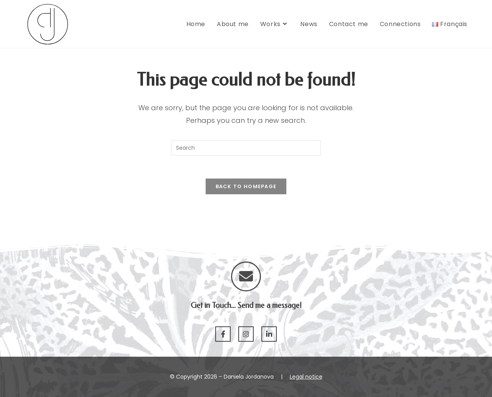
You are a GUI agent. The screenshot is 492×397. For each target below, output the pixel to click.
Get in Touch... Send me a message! (246, 305)
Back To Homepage (246, 186)
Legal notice (306, 376)
